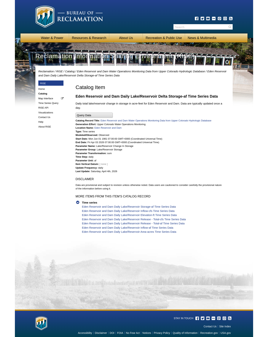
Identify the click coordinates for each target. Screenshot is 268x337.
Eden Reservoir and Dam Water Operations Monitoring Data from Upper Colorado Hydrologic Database (141, 71)
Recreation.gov (209, 332)
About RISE (44, 126)
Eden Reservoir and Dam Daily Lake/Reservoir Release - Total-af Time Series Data (133, 223)
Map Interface (45, 98)
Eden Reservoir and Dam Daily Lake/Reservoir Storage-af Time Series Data (129, 206)
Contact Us (44, 117)
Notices (146, 332)
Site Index (225, 326)
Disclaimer (101, 332)
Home (41, 89)
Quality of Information (185, 332)
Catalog (70, 71)
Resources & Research (89, 38)
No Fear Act (133, 332)
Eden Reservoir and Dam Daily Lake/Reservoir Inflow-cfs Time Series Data (128, 210)
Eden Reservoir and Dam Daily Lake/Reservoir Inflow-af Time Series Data (127, 227)
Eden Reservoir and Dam (108, 127)
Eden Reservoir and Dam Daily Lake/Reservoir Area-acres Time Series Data (129, 231)
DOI (112, 332)
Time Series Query (48, 103)
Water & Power (52, 38)
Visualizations (45, 112)
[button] (94, 115)
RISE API (43, 107)
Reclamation (46, 71)
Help (40, 121)
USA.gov (226, 332)
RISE (59, 71)
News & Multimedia (202, 38)
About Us (126, 38)
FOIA (120, 332)
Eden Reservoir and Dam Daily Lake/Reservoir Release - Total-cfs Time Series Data (134, 219)
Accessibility (85, 332)
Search (230, 27)
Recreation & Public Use (164, 38)
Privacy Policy (162, 332)
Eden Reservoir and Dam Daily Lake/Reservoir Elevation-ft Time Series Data (129, 215)
